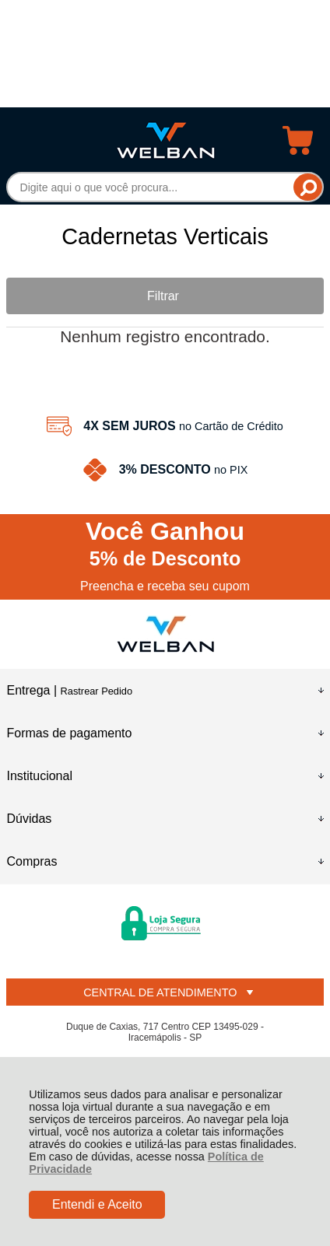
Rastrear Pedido (96, 691)
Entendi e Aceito (97, 1204)
